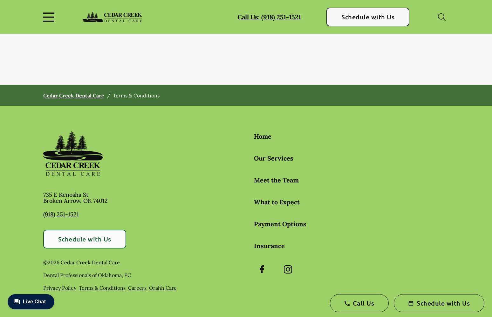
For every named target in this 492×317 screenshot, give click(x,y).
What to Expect (277, 202)
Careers (137, 288)
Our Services (273, 158)
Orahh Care (163, 288)
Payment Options (280, 224)
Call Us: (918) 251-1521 (269, 17)
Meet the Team (276, 180)
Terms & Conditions (102, 288)
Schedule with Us (367, 17)
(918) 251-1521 (61, 214)
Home (262, 136)
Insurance (269, 246)
